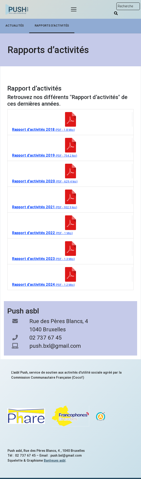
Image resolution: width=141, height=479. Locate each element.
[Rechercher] (116, 13)
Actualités (14, 25)
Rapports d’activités (52, 25)
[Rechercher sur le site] (128, 6)
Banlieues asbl (54, 460)
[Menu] (74, 9)
